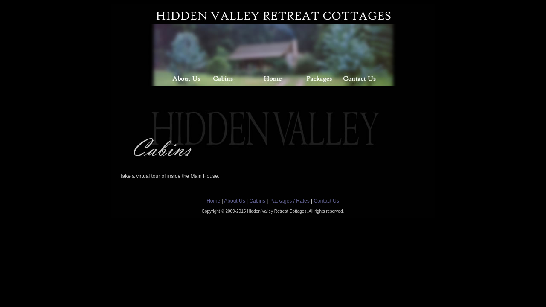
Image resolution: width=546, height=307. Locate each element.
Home (213, 201)
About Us (234, 201)
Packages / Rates (290, 201)
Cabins (257, 201)
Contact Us (326, 201)
